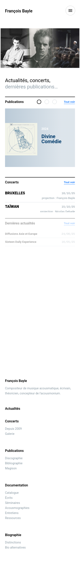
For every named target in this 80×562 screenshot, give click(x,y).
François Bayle (18, 10)
